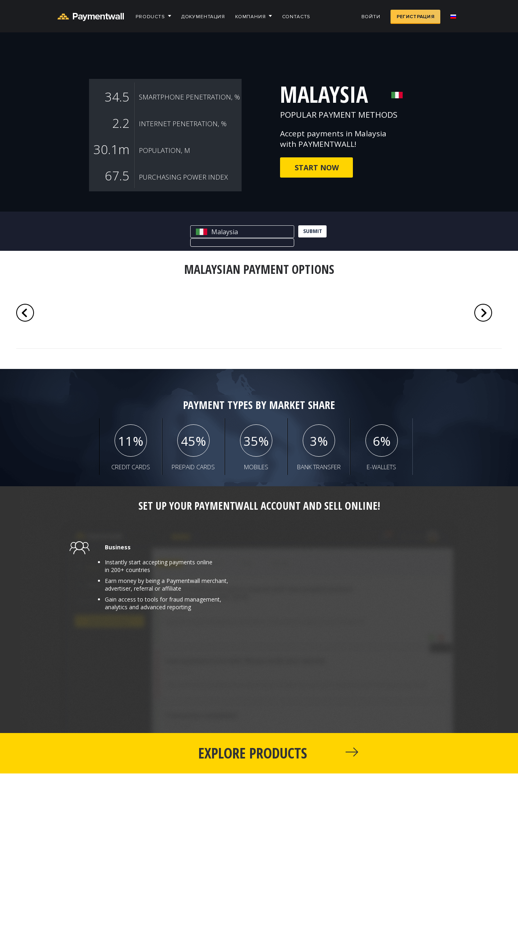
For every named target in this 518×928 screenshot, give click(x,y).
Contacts (296, 17)
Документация (203, 17)
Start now (317, 167)
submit (312, 231)
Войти (370, 17)
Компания (250, 17)
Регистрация (415, 17)
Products (150, 17)
